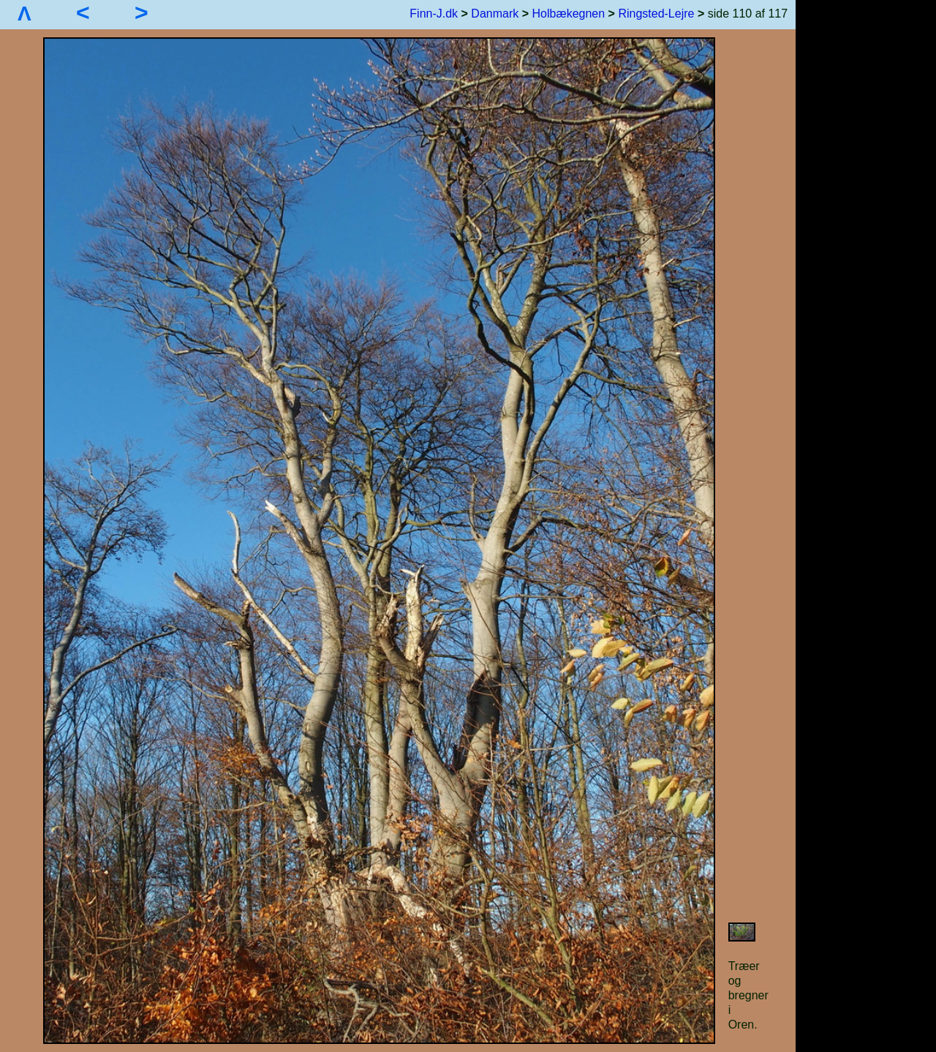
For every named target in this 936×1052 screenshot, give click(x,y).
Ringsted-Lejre (656, 13)
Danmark (494, 13)
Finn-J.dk (434, 13)
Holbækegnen (568, 13)
